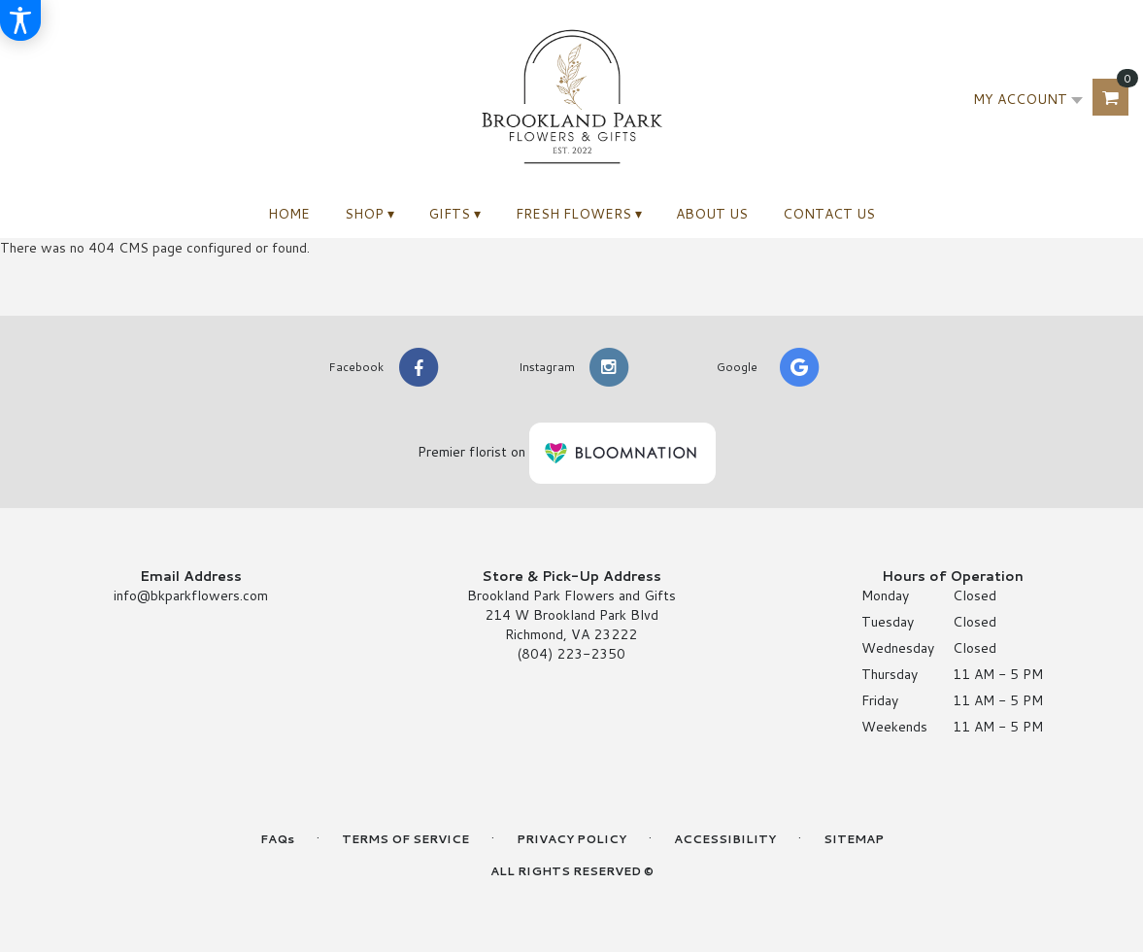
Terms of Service (405, 839)
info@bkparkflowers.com (191, 595)
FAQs (277, 839)
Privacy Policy (571, 839)
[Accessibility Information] (20, 20)
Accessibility (725, 839)
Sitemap (854, 839)
